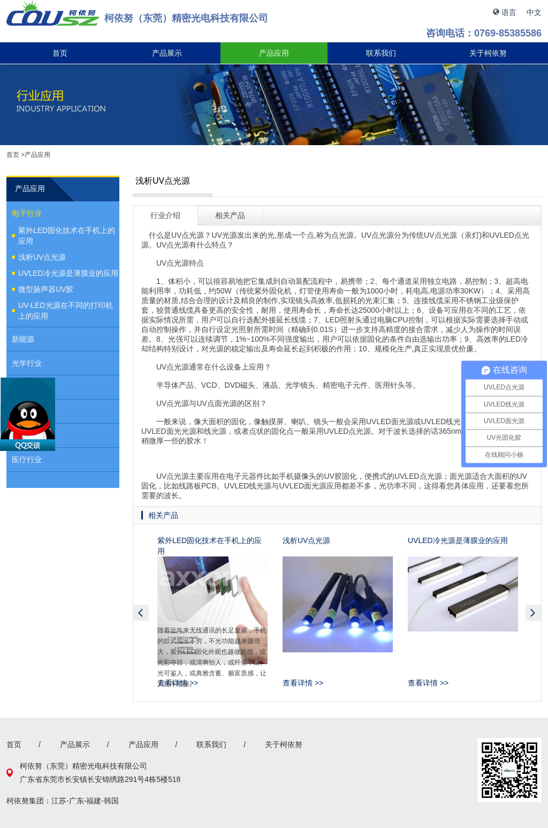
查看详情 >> (177, 683)
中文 (534, 12)
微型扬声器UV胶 (45, 289)
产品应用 (274, 53)
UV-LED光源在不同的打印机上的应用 (65, 310)
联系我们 (381, 53)
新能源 (23, 339)
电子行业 (27, 213)
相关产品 (230, 215)
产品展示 (167, 53)
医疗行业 (27, 459)
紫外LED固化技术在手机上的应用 (66, 235)
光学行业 (27, 363)
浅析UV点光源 (42, 257)
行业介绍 (165, 215)
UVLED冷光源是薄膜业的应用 (68, 273)
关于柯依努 (488, 53)
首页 (59, 53)
